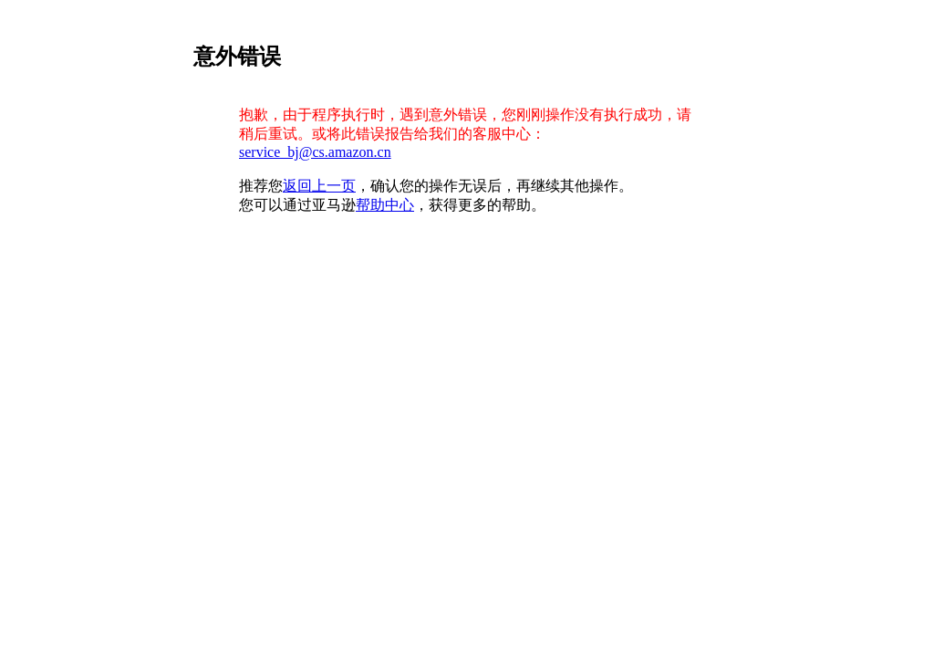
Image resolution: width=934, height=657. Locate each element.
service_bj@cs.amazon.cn (315, 152)
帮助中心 (385, 205)
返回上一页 (319, 185)
